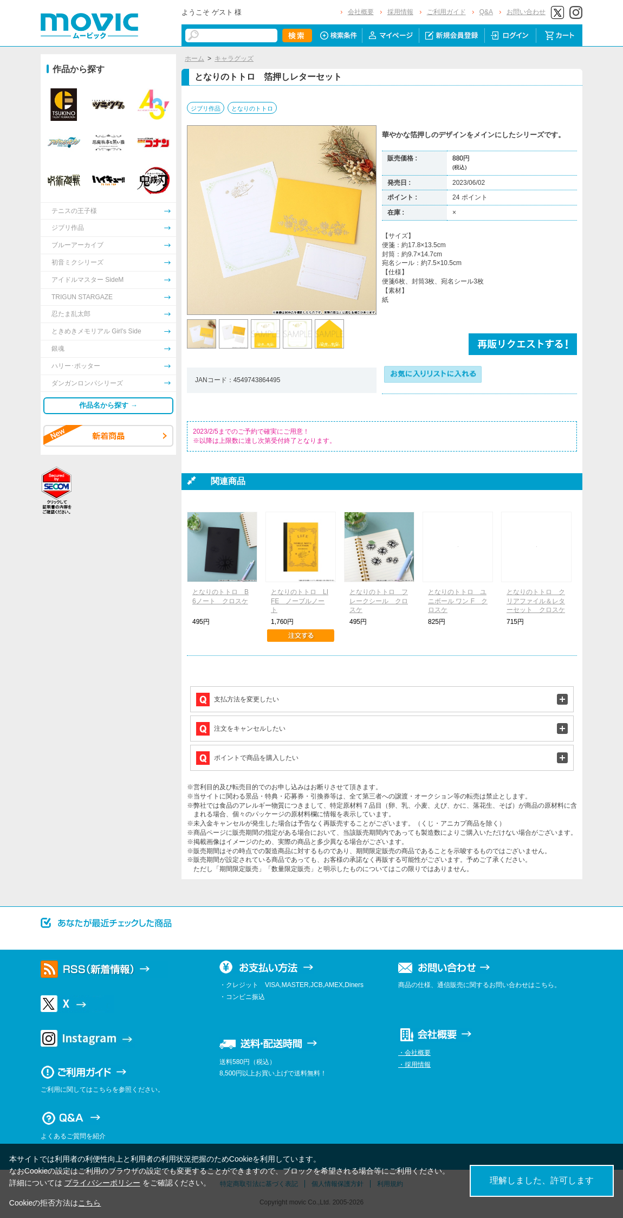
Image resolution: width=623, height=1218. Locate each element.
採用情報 (400, 12)
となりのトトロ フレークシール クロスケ (378, 601)
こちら (89, 1202)
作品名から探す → (108, 405)
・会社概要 (414, 1052)
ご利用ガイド (446, 12)
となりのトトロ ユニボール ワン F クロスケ (458, 601)
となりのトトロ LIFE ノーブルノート (299, 601)
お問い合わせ (526, 12)
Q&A (486, 12)
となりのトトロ (252, 108)
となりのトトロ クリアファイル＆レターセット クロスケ (536, 601)
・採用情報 (414, 1064)
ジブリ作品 (205, 108)
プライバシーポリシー (102, 1182)
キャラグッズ (234, 58)
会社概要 (361, 12)
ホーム (194, 58)
